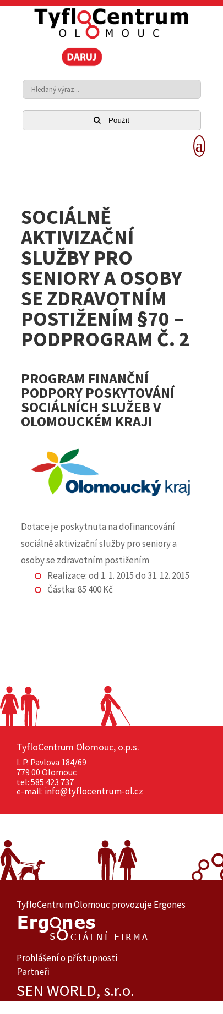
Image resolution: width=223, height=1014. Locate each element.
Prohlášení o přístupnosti (67, 958)
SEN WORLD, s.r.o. (75, 990)
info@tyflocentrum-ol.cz (94, 791)
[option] (111, 990)
